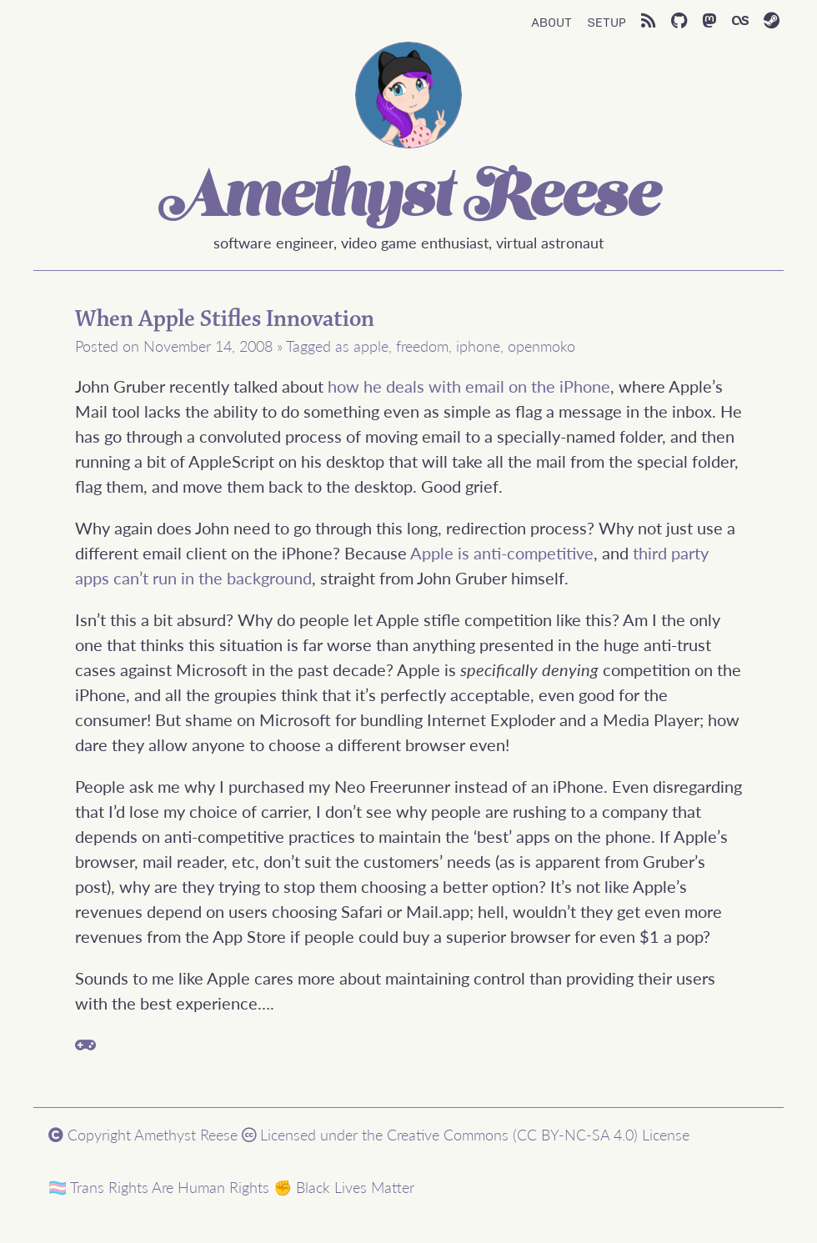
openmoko (541, 345)
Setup (606, 21)
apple (370, 345)
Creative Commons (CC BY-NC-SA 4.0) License (538, 1134)
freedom (422, 345)
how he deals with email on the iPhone (469, 386)
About (551, 21)
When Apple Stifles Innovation (224, 319)
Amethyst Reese (408, 199)
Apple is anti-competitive (502, 552)
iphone (478, 345)
